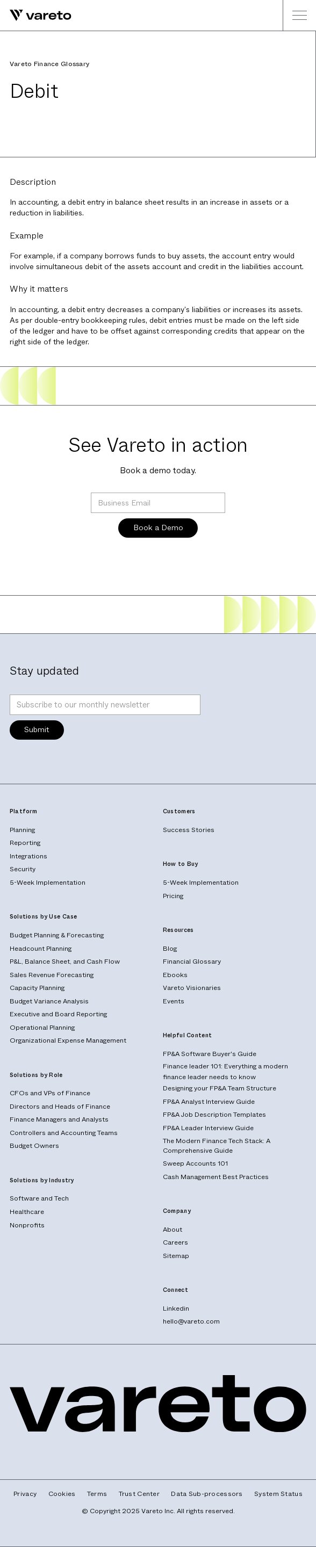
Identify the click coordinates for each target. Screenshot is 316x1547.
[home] (35, 15)
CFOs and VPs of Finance (50, 1093)
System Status (278, 1494)
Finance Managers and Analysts (59, 1119)
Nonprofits (27, 1225)
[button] (299, 15)
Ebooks (175, 975)
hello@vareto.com (191, 1321)
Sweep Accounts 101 (195, 1163)
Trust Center (139, 1494)
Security (22, 869)
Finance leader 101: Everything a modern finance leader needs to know (225, 1071)
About (172, 1229)
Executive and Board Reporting (58, 1014)
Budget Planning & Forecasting (57, 935)
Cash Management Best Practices (216, 1177)
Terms (97, 1494)
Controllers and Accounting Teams (64, 1133)
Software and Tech (39, 1198)
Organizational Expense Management (68, 1040)
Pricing (173, 896)
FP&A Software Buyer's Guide (209, 1054)
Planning (22, 830)
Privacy (25, 1494)
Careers (175, 1242)
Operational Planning (42, 1027)
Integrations (28, 856)
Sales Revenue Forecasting (52, 975)
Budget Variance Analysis (49, 1001)
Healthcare (27, 1212)
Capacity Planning (37, 988)
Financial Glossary (192, 961)
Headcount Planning (40, 948)
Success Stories (188, 830)
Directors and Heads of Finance (60, 1106)
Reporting (25, 843)
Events (173, 1001)
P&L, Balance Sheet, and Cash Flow (65, 961)
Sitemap (176, 1256)
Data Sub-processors (206, 1494)
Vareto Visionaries (192, 988)
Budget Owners (34, 1146)
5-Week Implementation (47, 882)
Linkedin (176, 1308)
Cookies (62, 1494)
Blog (170, 948)
